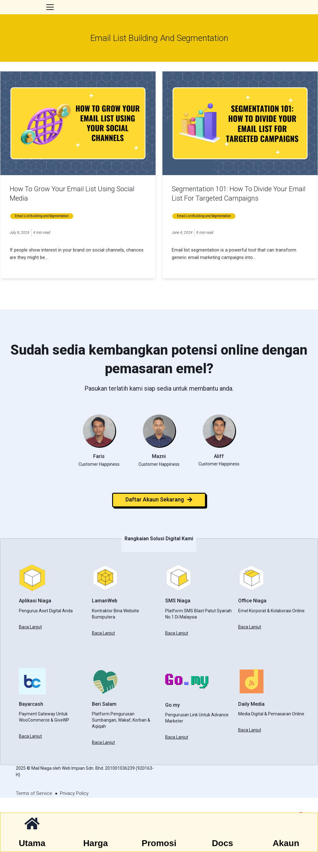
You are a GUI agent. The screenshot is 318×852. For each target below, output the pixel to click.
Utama (32, 843)
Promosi (159, 843)
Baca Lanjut (30, 642)
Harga (95, 843)
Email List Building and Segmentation (42, 231)
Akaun (286, 843)
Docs (222, 843)
